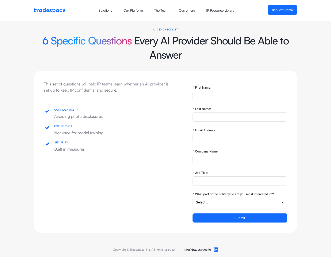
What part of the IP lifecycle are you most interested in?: (233, 194)
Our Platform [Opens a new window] (133, 10)
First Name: (202, 87)
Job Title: (200, 173)
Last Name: (202, 109)
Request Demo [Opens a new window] (282, 10)
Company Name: (205, 151)
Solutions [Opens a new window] (105, 10)
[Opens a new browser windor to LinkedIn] (216, 249)
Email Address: (204, 130)
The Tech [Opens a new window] (160, 10)
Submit (240, 218)
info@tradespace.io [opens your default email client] (197, 249)
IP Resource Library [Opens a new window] (220, 10)
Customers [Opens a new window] (187, 10)
